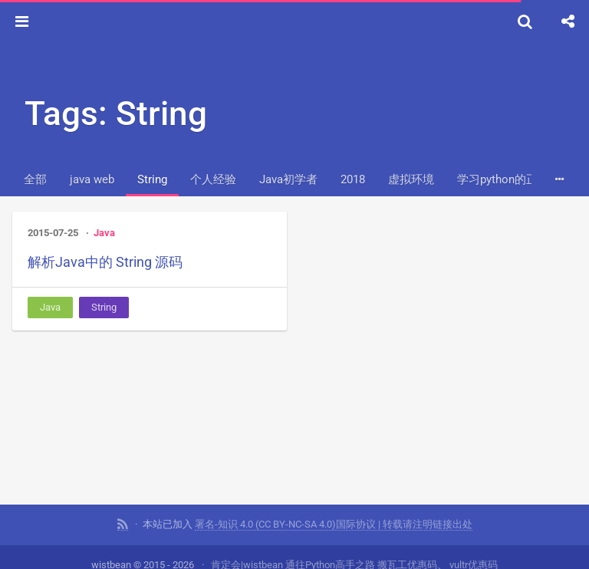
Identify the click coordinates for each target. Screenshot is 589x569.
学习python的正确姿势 (514, 179)
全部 (35, 179)
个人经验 (213, 179)
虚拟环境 (411, 179)
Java (104, 232)
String (152, 179)
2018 (353, 179)
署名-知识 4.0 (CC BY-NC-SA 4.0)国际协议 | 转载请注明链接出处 (333, 523)
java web (92, 179)
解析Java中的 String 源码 (105, 262)
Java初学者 (288, 179)
